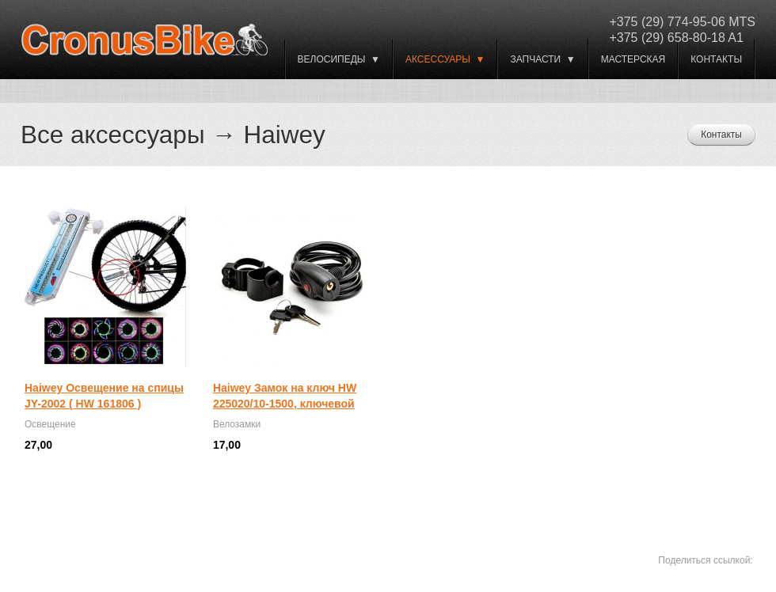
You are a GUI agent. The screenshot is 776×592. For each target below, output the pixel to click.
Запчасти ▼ (542, 59)
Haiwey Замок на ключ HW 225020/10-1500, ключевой (284, 395)
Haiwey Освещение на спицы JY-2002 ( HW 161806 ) (104, 395)
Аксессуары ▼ (445, 59)
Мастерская (633, 59)
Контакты (716, 59)
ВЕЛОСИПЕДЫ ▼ (339, 59)
